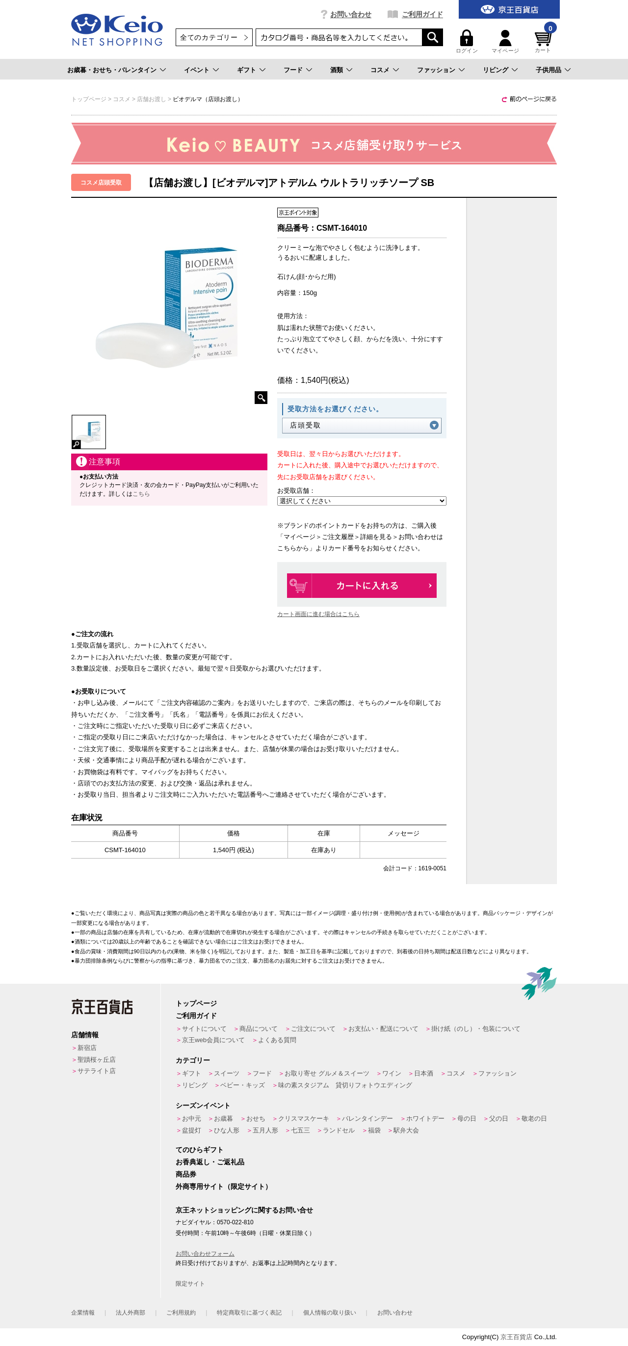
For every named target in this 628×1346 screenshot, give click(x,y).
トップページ (196, 1003)
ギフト (246, 70)
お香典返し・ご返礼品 (210, 1162)
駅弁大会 (406, 1130)
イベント (196, 70)
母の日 (466, 1118)
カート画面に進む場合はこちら (318, 614)
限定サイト (190, 1283)
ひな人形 (226, 1130)
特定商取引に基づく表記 (249, 1312)
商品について (258, 1028)
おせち (255, 1118)
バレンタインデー (367, 1118)
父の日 (498, 1118)
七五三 (300, 1130)
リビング (495, 70)
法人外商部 (130, 1312)
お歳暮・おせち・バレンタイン (112, 70)
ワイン (391, 1073)
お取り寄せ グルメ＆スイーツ (327, 1073)
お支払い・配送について (383, 1028)
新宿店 (87, 1047)
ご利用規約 (181, 1312)
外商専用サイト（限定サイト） (224, 1186)
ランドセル (339, 1130)
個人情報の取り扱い (329, 1312)
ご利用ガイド (422, 14)
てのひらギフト (200, 1150)
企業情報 (83, 1312)
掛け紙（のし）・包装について (476, 1028)
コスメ (380, 70)
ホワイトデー (425, 1118)
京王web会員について (213, 1040)
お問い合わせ (350, 14)
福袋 (374, 1130)
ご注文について (313, 1028)
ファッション (436, 70)
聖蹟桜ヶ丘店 (97, 1059)
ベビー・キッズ (242, 1085)
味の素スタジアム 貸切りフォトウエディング (345, 1085)
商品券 (186, 1174)
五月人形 (265, 1130)
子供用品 (548, 70)
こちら (141, 493)
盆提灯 (191, 1130)
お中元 (191, 1118)
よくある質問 (277, 1040)
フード (293, 70)
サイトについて (204, 1028)
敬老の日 (534, 1118)
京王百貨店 (516, 1337)
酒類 (336, 70)
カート (544, 41)
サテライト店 (97, 1071)
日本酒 (423, 1073)
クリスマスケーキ (303, 1118)
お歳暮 (223, 1118)
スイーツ (226, 1073)
